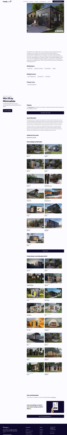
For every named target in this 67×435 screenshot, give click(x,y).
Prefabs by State (28, 432)
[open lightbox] (47, 18)
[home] (7, 1)
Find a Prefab (25, 1)
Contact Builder (7, 110)
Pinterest (41, 432)
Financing (36, 1)
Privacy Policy (52, 433)
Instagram (41, 429)
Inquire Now (45, 251)
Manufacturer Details (31, 137)
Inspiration (31, 1)
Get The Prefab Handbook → (45, 416)
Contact (49, 1)
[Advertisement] (45, 44)
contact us (53, 397)
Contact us (27, 429)
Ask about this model (45, 112)
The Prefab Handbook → (58, 1)
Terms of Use (52, 431)
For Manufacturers (43, 1)
